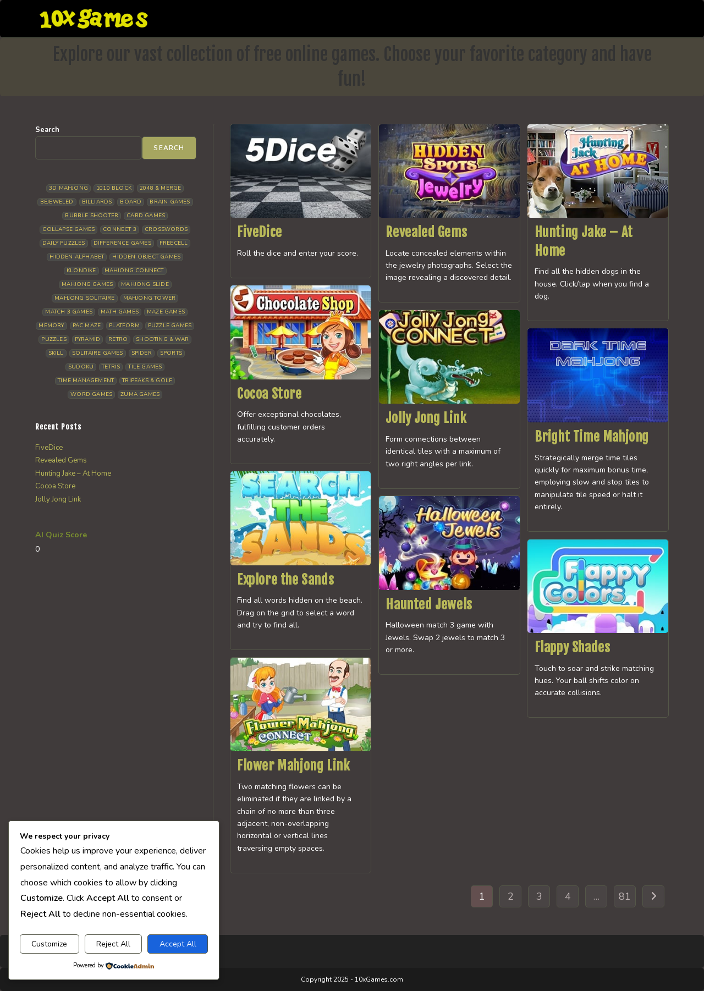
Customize (49, 944)
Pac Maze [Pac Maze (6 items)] (87, 325)
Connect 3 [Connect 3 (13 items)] (119, 229)
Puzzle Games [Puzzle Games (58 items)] (169, 325)
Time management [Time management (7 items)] (86, 380)
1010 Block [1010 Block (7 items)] (113, 188)
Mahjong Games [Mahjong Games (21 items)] (87, 284)
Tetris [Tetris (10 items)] (111, 367)
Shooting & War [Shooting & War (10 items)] (162, 339)
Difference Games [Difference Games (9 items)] (122, 243)
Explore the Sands (285, 579)
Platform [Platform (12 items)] (124, 325)
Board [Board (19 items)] (130, 202)
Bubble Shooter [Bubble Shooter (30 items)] (91, 215)
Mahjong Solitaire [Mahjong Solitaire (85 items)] (84, 298)
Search (47, 130)
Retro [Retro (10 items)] (118, 339)
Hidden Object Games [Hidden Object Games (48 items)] (146, 257)
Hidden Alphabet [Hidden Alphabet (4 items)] (77, 257)
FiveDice (259, 232)
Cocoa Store (269, 394)
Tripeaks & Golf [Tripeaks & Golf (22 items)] (147, 380)
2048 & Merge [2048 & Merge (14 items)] (160, 188)
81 (625, 896)
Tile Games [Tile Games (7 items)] (145, 367)
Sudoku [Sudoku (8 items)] (81, 367)
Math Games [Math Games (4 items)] (120, 312)
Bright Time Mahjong (592, 436)
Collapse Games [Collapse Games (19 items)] (68, 229)
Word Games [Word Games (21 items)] (91, 394)
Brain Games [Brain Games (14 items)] (170, 202)
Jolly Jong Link (426, 418)
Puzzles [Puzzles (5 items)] (53, 339)
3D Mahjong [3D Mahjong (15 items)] (68, 188)
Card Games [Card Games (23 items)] (146, 215)
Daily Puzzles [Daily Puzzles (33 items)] (63, 243)
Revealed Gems (426, 232)
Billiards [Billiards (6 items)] (97, 202)
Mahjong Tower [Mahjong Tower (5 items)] (149, 298)
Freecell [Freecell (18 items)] (174, 243)
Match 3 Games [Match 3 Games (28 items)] (68, 312)
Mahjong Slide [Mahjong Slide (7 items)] (145, 284)
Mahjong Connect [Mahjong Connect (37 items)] (134, 270)
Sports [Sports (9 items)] (171, 353)
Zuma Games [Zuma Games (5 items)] (140, 394)
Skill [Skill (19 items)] (56, 353)
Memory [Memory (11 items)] (51, 325)
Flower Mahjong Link (293, 765)
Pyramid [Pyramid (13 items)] (87, 339)
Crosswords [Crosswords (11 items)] (166, 229)
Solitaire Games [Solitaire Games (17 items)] (97, 353)
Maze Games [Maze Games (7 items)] (166, 312)
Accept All (178, 944)
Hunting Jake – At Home (73, 473)
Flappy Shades (572, 647)
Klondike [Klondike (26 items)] (81, 270)
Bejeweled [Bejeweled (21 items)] (57, 202)
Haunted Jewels (429, 604)
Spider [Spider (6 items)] (141, 353)
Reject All (113, 944)
